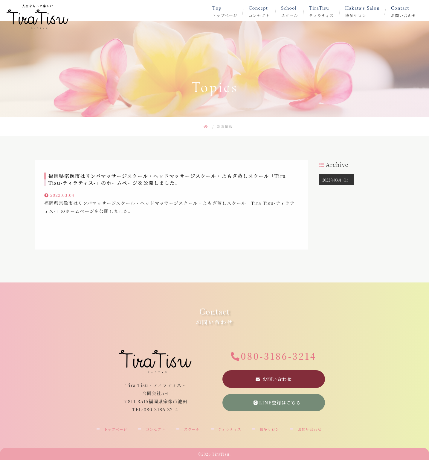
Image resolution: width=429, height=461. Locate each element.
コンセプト (264, 11)
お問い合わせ (409, 11)
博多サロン (368, 11)
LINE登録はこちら (277, 403)
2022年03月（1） (336, 179)
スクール (295, 11)
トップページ (230, 11)
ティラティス (327, 11)
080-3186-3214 (278, 356)
